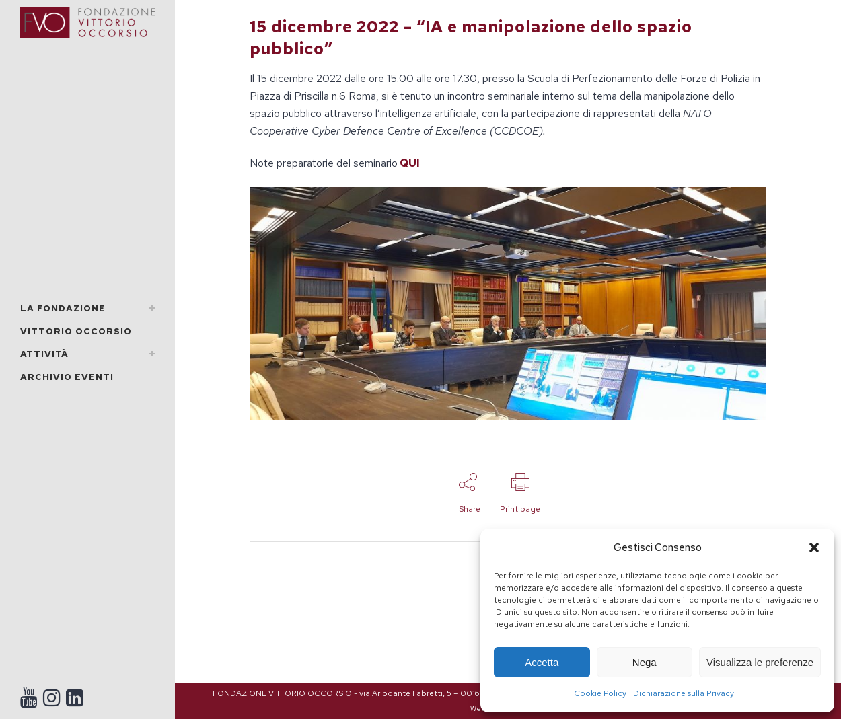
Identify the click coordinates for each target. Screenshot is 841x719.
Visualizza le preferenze (759, 662)
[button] (814, 547)
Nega (644, 662)
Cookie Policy (600, 693)
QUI (410, 163)
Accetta (541, 662)
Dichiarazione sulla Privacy (683, 693)
